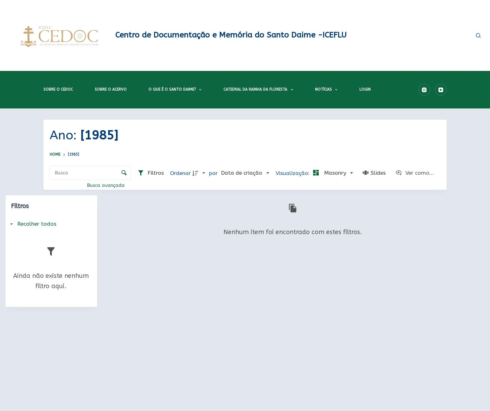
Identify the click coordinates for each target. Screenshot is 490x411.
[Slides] (374, 173)
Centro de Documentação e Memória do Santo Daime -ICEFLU (231, 35)
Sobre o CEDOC (58, 89)
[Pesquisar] (478, 35)
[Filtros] (150, 173)
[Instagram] (424, 90)
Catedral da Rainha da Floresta (259, 89)
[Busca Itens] (90, 173)
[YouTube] (441, 90)
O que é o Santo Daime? (176, 89)
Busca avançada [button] (106, 185)
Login (365, 89)
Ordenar (180, 173)
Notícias (327, 89)
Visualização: (293, 173)
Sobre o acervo (111, 89)
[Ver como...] (414, 173)
